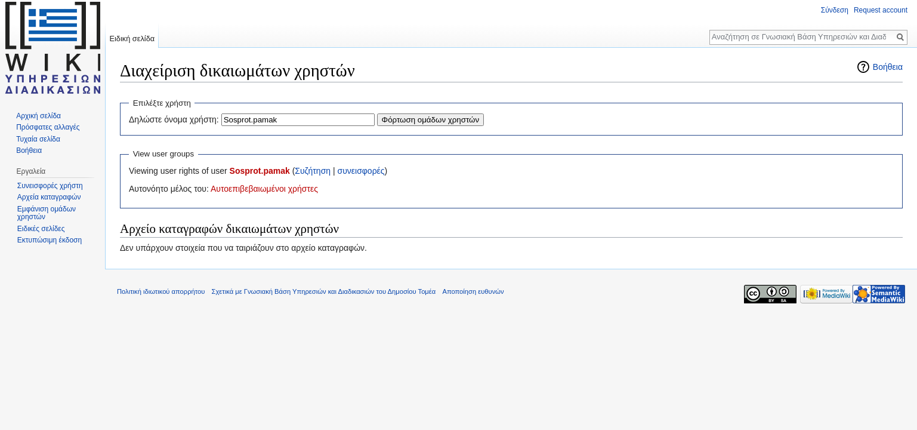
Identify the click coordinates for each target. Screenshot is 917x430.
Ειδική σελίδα (132, 38)
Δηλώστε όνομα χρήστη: (174, 119)
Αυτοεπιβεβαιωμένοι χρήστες (264, 189)
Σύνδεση (834, 10)
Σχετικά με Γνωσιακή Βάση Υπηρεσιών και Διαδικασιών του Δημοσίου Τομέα (324, 291)
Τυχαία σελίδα (38, 139)
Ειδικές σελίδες (41, 229)
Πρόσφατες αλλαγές (47, 127)
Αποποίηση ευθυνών (473, 291)
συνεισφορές (361, 171)
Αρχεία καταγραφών (49, 197)
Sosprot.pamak (260, 171)
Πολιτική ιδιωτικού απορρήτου (161, 291)
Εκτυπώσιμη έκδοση (49, 240)
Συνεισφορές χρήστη (50, 186)
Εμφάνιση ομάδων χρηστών (46, 213)
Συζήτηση (313, 171)
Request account (880, 10)
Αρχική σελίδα (38, 116)
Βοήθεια (888, 67)
